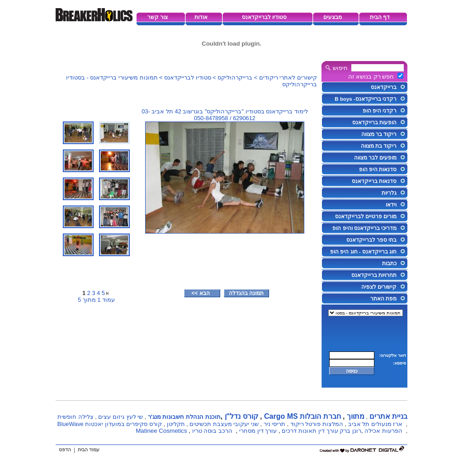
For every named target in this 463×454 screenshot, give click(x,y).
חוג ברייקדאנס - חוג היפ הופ (363, 251)
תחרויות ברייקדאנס (374, 275)
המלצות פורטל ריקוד (316, 424)
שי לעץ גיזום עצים (120, 416)
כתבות (389, 263)
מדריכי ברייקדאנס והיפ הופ (364, 228)
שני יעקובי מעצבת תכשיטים (224, 424)
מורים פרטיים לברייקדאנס (366, 216)
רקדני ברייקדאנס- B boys (366, 99)
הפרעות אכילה (383, 430)
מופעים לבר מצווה (375, 157)
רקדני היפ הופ (380, 110)
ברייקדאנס (384, 87)
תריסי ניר (275, 424)
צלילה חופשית (75, 416)
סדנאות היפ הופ (378, 169)
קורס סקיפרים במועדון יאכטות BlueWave (109, 424)
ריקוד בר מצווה (379, 134)
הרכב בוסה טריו (212, 430)
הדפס (65, 449)
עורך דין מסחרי (258, 430)
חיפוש (340, 68)
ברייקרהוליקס (234, 77)
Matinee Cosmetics (161, 430)
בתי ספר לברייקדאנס (371, 240)
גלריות (389, 193)
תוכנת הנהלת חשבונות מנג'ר (184, 416)
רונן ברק (350, 430)
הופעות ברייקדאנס (374, 122)
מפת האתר (383, 298)
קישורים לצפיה (379, 287)
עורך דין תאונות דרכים (310, 430)
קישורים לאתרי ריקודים (288, 77)
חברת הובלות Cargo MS (302, 416)
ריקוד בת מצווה (379, 146)
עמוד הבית (88, 449)
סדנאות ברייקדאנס (374, 181)
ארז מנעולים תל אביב (375, 424)
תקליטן (176, 424)
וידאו (391, 204)
